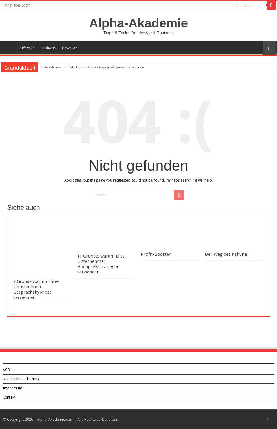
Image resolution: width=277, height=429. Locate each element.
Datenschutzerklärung (21, 379)
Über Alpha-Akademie (9, 47)
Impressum (12, 388)
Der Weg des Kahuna (226, 254)
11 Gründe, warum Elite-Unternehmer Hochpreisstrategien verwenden (101, 264)
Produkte (70, 48)
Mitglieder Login (17, 5)
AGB (6, 370)
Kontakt (9, 397)
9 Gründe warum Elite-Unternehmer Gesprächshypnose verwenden (92, 67)
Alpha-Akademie (138, 23)
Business (48, 48)
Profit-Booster (156, 254)
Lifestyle (27, 48)
